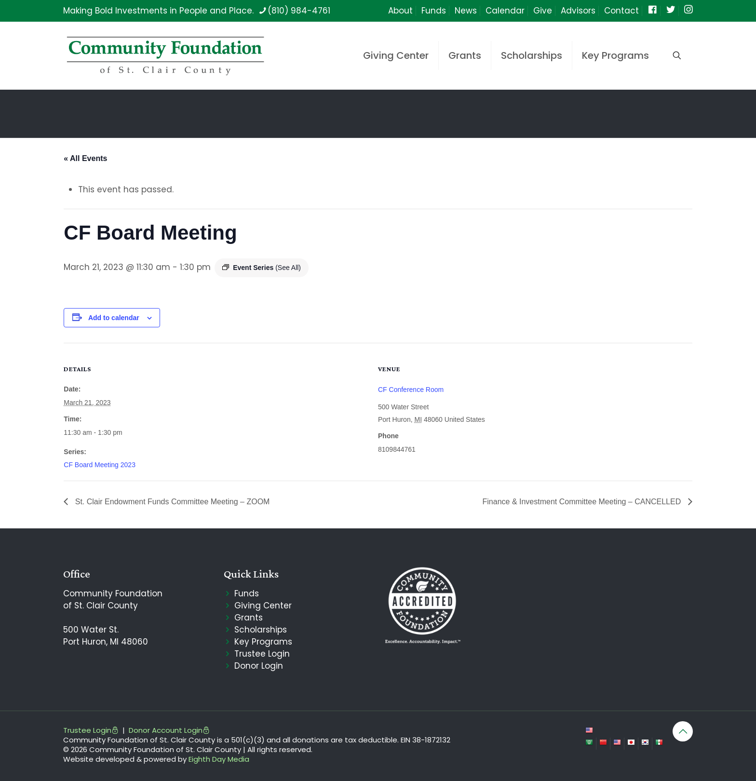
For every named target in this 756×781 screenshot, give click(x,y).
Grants (248, 617)
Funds (433, 10)
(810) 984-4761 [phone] (299, 10)
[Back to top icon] (683, 731)
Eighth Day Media (219, 759)
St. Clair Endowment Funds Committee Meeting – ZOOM (171, 502)
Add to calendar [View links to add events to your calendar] (113, 318)
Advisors (578, 10)
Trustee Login (262, 654)
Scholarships (260, 629)
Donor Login (258, 666)
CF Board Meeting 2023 (99, 465)
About (400, 10)
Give (542, 10)
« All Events (85, 158)
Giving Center (263, 605)
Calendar (505, 10)
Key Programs (263, 641)
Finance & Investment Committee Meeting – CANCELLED (583, 502)
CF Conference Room (411, 389)
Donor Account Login (169, 730)
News (466, 10)
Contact (621, 10)
